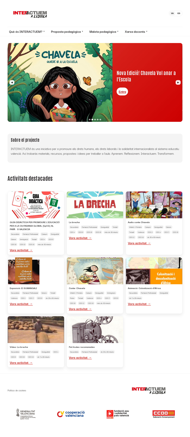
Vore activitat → (21, 249)
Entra (122, 88)
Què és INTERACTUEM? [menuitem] (25, 31)
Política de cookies (17, 390)
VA (172, 13)
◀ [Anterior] (12, 82)
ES (179, 13)
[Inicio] (30, 13)
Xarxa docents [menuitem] (135, 31)
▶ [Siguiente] (178, 82)
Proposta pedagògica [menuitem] (66, 31)
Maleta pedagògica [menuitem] (103, 31)
